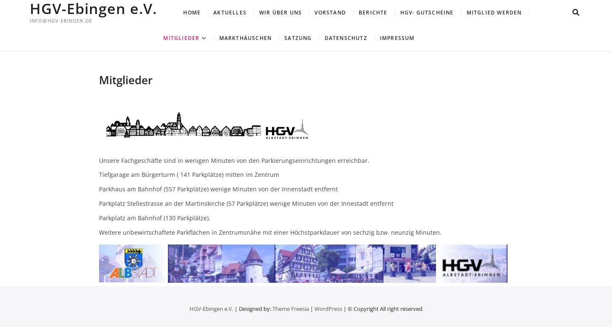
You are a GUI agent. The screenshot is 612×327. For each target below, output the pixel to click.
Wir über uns (280, 12)
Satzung (298, 38)
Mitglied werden (494, 12)
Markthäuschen (245, 38)
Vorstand (330, 12)
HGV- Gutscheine (427, 12)
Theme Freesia (290, 309)
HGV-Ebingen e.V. (93, 8)
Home (192, 12)
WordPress (328, 309)
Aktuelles (229, 12)
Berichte (373, 12)
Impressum (397, 38)
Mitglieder (181, 38)
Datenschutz (346, 38)
